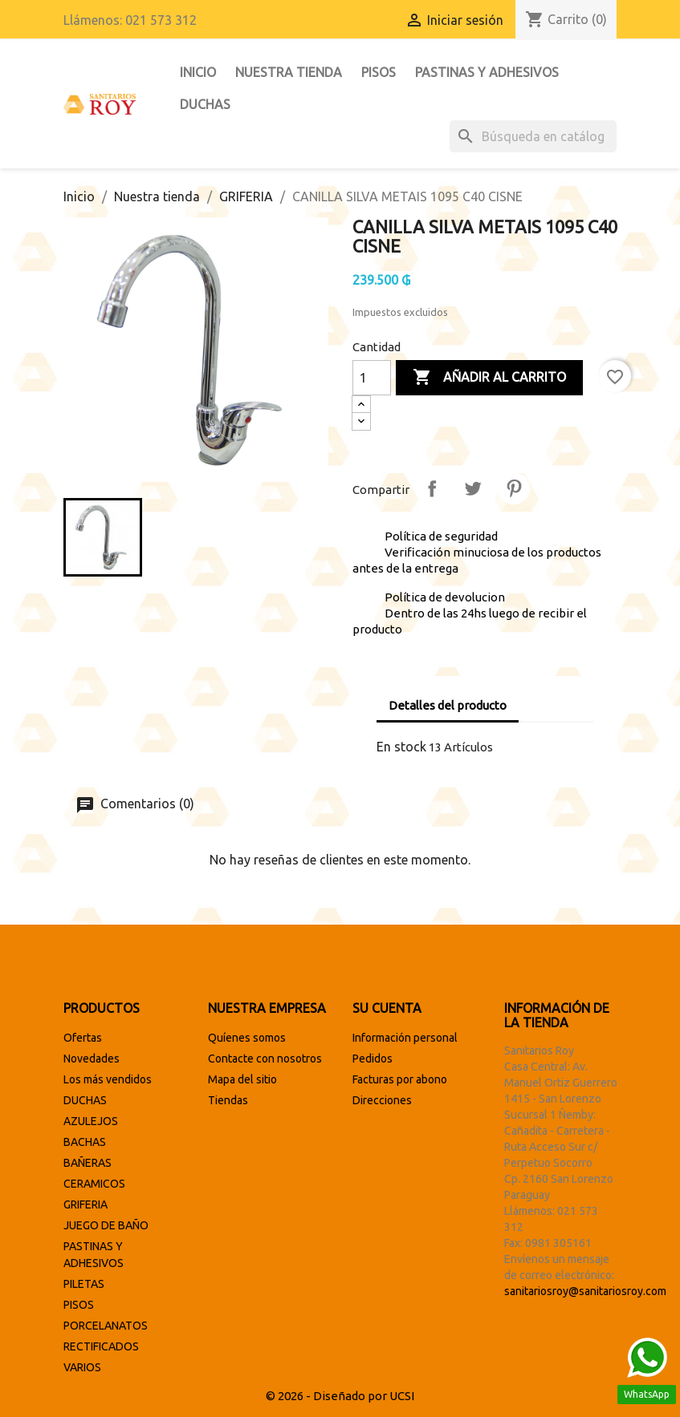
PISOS (378, 72)
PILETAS (83, 1283)
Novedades (91, 1058)
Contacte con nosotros (265, 1058)
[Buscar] (533, 136)
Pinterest (514, 488)
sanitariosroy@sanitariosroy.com (585, 1291)
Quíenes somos (247, 1037)
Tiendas (228, 1100)
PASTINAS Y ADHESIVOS (487, 72)
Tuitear (473, 488)
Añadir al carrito (489, 377)
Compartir (432, 488)
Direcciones (382, 1100)
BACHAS (84, 1142)
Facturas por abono (399, 1079)
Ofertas (82, 1037)
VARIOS (82, 1367)
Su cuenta (386, 1008)
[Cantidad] (371, 377)
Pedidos (372, 1058)
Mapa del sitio (242, 1079)
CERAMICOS (94, 1183)
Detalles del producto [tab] (448, 705)
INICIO (198, 72)
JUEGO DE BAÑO (106, 1225)
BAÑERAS (87, 1162)
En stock (401, 746)
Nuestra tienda (288, 72)
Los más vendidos (107, 1079)
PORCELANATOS (105, 1325)
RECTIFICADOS (101, 1346)
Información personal (405, 1037)
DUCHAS (205, 104)
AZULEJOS (90, 1121)
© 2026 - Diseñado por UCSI (340, 1396)
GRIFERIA (85, 1204)
